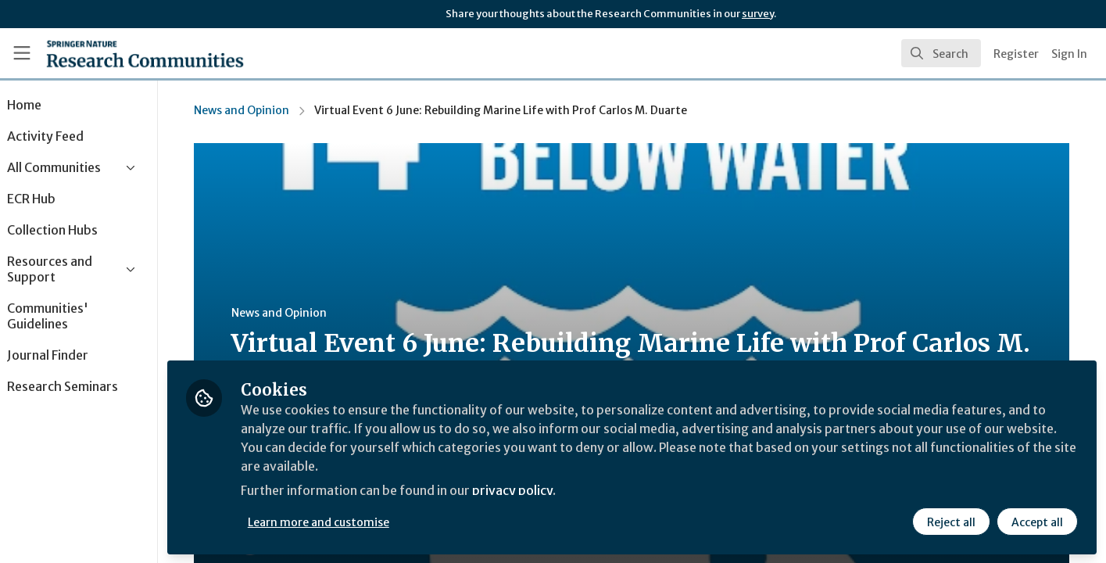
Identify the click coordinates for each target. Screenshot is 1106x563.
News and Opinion (263, 110)
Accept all (1037, 522)
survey (758, 13)
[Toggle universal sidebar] (22, 53)
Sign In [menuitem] (1069, 54)
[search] (941, 53)
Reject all (951, 522)
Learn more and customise (360, 522)
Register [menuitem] (1016, 54)
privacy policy (557, 491)
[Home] (145, 53)
